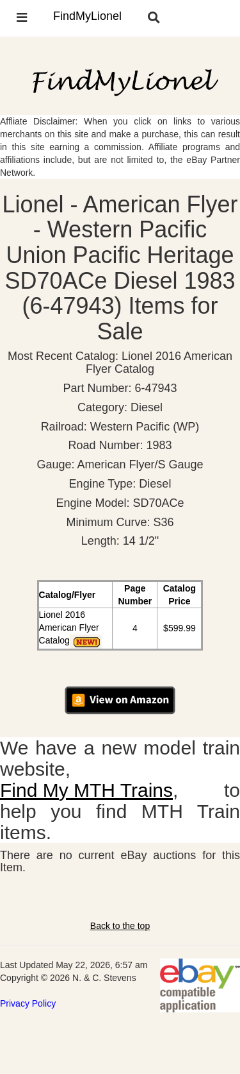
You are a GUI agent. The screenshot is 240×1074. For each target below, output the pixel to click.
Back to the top (120, 926)
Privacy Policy (28, 1003)
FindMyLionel (87, 16)
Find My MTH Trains (86, 790)
